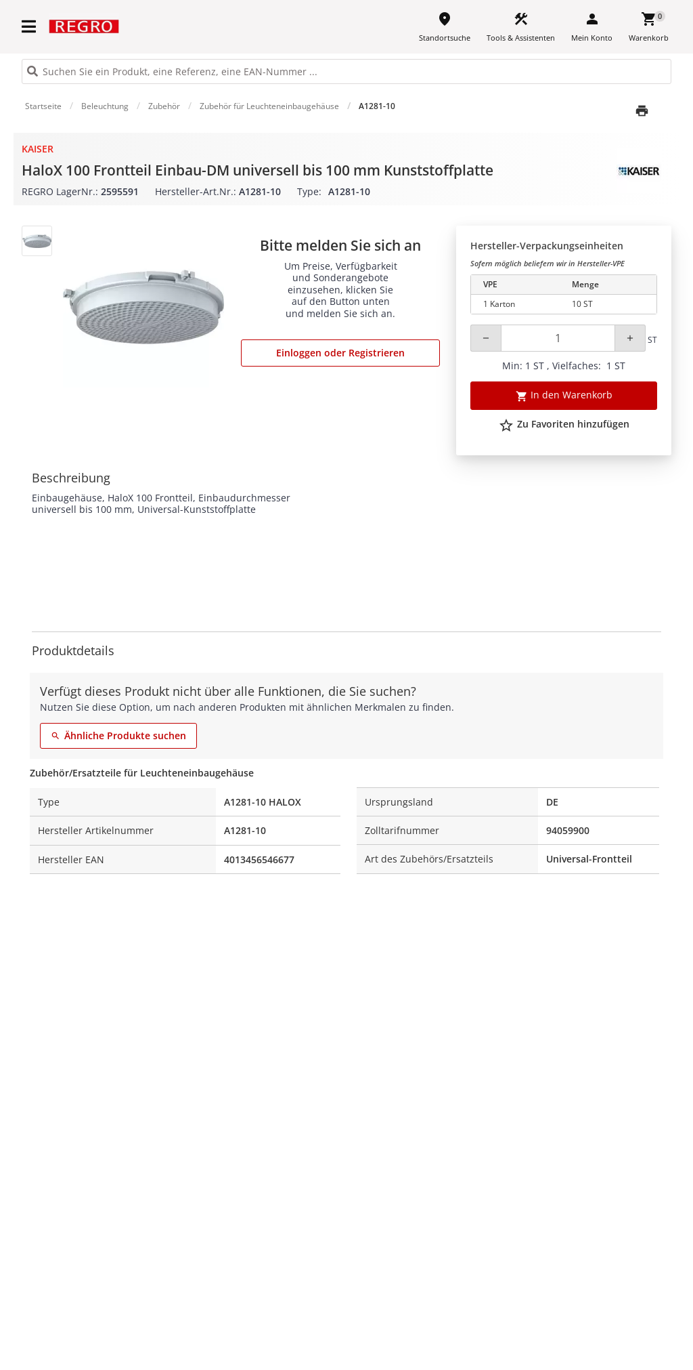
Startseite (43, 106)
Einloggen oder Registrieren (340, 352)
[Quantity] (558, 338)
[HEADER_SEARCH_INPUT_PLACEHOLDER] (346, 71)
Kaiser (37, 148)
